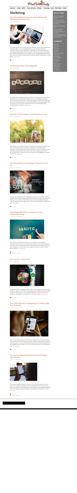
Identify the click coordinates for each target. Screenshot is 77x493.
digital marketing (15, 395)
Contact (65, 8)
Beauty (55, 44)
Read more (17, 56)
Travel (52, 8)
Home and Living (31, 8)
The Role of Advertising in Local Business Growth (28, 114)
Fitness (55, 50)
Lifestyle (40, 8)
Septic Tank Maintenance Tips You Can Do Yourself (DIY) (59, 26)
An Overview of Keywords (20, 259)
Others (55, 59)
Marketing (13, 60)
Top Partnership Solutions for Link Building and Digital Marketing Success (60, 35)
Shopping (56, 65)
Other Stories (58, 8)
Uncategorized (57, 69)
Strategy (18, 253)
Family (19, 8)
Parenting (56, 60)
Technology (46, 8)
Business (13, 8)
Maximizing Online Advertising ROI (23, 66)
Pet (54, 62)
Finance (55, 48)
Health (24, 8)
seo (20, 395)
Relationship (56, 63)
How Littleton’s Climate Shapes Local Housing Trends (59, 17)
